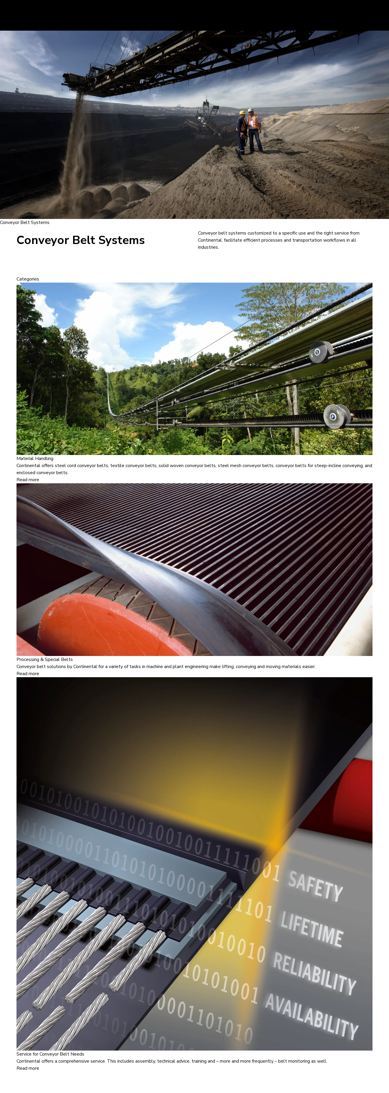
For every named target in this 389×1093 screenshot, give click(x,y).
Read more (28, 480)
